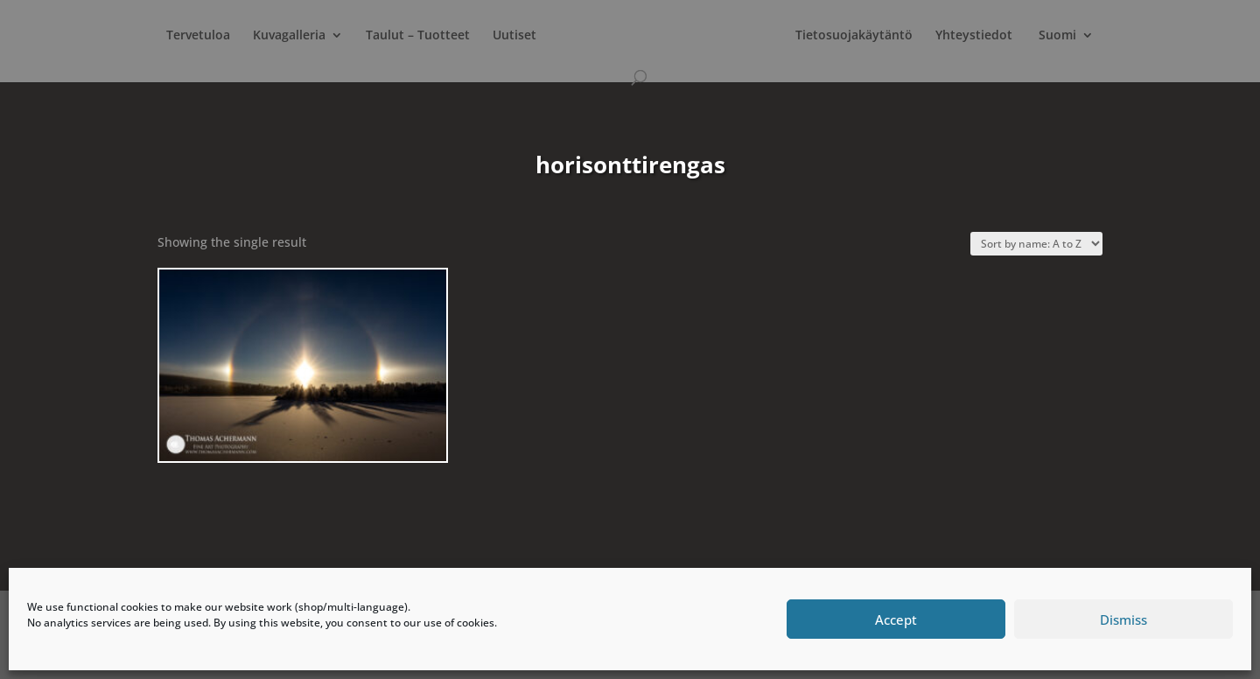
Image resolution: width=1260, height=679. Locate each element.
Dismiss (1123, 619)
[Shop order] (1036, 244)
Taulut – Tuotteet (418, 36)
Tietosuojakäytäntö (854, 36)
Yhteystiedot (973, 36)
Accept (896, 619)
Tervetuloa (198, 36)
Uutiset (514, 36)
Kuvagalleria (289, 36)
